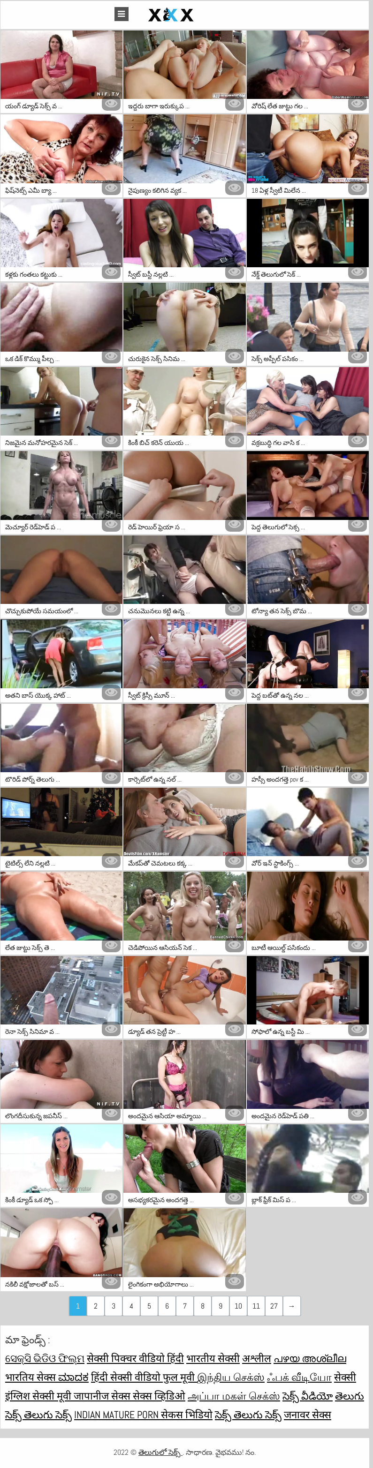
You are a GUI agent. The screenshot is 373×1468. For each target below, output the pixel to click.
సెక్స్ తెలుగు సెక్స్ (248, 1414)
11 (256, 1306)
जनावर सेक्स (307, 1414)
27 (274, 1306)
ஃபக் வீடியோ (299, 1377)
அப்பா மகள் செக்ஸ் (234, 1395)
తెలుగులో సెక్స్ (160, 1452)
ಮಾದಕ (73, 1377)
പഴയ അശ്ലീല (310, 1358)
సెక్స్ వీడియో (307, 1395)
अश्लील (256, 1358)
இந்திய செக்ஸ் (231, 1377)
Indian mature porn (117, 1414)
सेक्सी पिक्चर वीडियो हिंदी (135, 1358)
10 (238, 1306)
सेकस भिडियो (187, 1414)
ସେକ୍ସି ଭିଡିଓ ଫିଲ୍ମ (44, 1358)
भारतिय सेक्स (31, 1377)
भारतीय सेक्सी (213, 1358)
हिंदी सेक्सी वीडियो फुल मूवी (144, 1377)
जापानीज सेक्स (103, 1395)
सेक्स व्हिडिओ (159, 1395)
